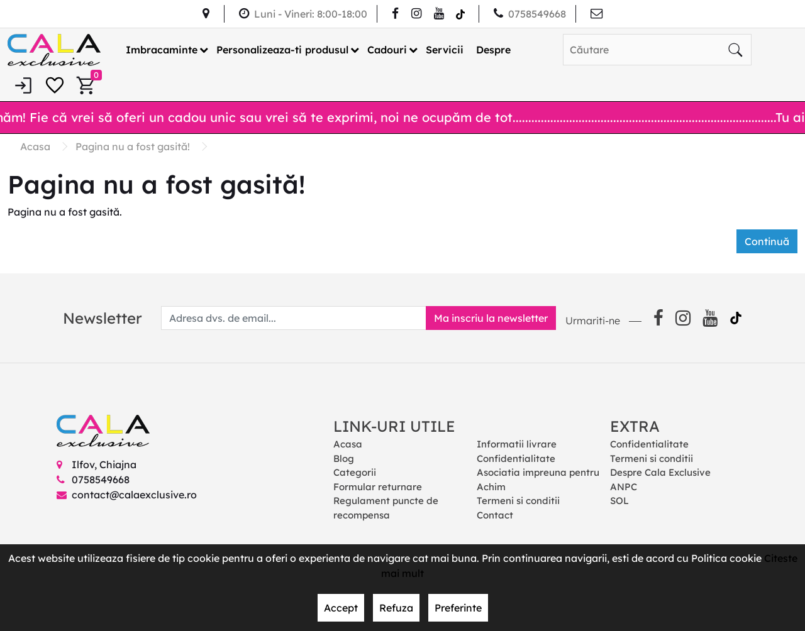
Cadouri (387, 49)
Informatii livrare (517, 444)
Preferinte (458, 607)
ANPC (623, 487)
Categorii (354, 472)
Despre (493, 49)
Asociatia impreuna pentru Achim (538, 479)
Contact (495, 515)
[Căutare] (735, 49)
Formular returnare (377, 487)
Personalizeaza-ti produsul (282, 49)
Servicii (445, 49)
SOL (619, 501)
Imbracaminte (161, 49)
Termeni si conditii (518, 501)
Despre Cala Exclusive (660, 472)
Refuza (396, 607)
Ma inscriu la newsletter (491, 318)
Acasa (347, 444)
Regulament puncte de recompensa (385, 508)
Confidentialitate (516, 458)
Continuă (767, 241)
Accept (341, 607)
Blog (343, 458)
